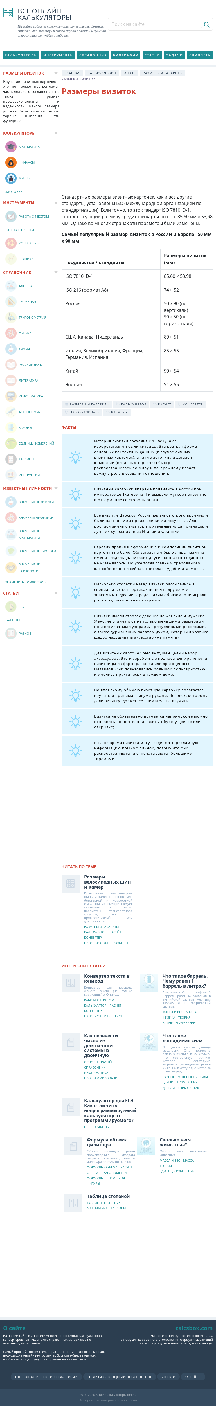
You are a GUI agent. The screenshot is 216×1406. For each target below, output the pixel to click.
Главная (72, 73)
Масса (191, 1012)
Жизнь (129, 73)
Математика (97, 1208)
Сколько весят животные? (176, 1142)
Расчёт (115, 932)
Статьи (152, 55)
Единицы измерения (180, 1023)
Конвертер (93, 937)
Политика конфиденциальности (120, 1377)
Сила (204, 1077)
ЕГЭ (86, 1127)
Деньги (169, 1088)
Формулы (95, 1178)
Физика (169, 1017)
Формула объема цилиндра (107, 1142)
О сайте (193, 1377)
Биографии (126, 55)
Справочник (93, 55)
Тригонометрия (115, 1173)
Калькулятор (95, 932)
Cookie (168, 1377)
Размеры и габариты (163, 73)
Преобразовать (97, 943)
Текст (117, 1016)
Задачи (174, 55)
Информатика (96, 1073)
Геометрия (116, 1178)
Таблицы (118, 1208)
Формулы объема (102, 1167)
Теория (184, 1017)
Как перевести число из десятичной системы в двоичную (101, 1045)
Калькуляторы (21, 55)
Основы (91, 1062)
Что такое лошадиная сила (183, 1038)
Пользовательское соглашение (46, 1377)
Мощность (187, 1077)
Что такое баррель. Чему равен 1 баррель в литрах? (185, 981)
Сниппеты (200, 55)
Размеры (120, 943)
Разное (169, 1077)
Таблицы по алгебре (104, 1203)
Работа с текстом (99, 1000)
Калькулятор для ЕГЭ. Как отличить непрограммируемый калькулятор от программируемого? (110, 1110)
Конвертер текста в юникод (107, 978)
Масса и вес (173, 1012)
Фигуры (93, 1184)
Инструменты (58, 55)
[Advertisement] (137, 146)
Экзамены (101, 1127)
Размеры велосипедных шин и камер (107, 882)
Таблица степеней (108, 1196)
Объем (92, 1173)
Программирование (101, 1078)
